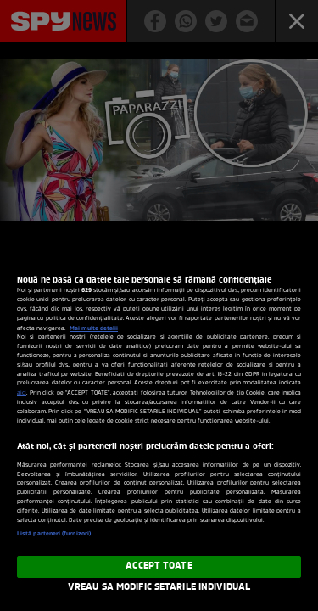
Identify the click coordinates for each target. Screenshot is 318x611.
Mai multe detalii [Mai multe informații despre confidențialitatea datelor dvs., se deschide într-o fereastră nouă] (94, 328)
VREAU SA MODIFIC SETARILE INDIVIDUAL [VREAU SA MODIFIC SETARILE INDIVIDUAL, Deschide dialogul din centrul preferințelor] (159, 587)
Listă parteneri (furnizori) (54, 534)
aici (21, 393)
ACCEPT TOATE (159, 566)
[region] (159, 423)
